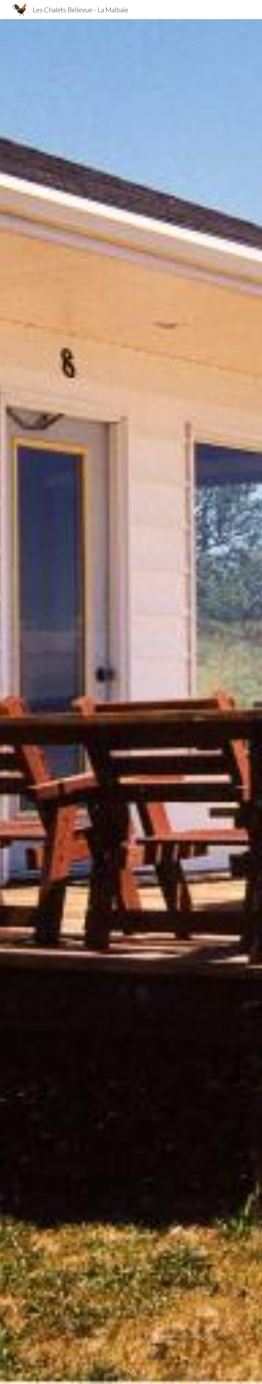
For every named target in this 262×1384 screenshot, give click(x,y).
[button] (131, 1372)
